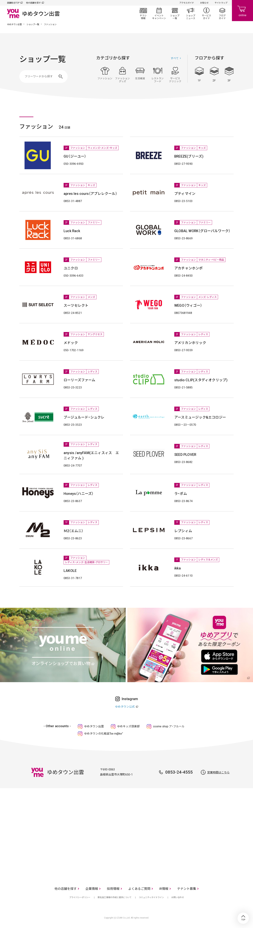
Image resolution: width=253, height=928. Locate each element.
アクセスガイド (186, 3)
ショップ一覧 (175, 13)
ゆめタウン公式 (125, 706)
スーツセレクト (76, 305)
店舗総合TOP (13, 3)
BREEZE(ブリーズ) (188, 156)
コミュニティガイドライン (151, 897)
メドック (71, 343)
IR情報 (163, 889)
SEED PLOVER (185, 454)
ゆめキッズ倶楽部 (128, 726)
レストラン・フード (157, 75)
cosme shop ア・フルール (168, 726)
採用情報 (113, 889)
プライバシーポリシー (79, 897)
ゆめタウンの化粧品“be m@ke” (103, 733)
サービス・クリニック (175, 75)
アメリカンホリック (190, 343)
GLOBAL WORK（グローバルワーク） (202, 231)
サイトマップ (221, 3)
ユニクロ (71, 268)
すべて (175, 58)
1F (199, 74)
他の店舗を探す (33, 3)
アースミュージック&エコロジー (200, 417)
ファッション (105, 75)
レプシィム (183, 531)
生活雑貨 (140, 75)
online (242, 10)
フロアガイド (222, 13)
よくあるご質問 (139, 889)
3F (229, 74)
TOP (243, 918)
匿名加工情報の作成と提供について (114, 897)
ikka (177, 568)
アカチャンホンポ (188, 268)
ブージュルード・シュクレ (84, 417)
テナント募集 (186, 889)
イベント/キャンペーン (159, 13)
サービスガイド (206, 13)
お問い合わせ (177, 897)
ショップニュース (191, 13)
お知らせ (204, 3)
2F (214, 74)
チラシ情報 (143, 13)
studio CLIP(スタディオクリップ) (201, 380)
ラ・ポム (180, 494)
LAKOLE (70, 571)
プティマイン (184, 194)
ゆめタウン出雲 (14, 24)
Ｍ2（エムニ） (73, 531)
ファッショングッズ (122, 75)
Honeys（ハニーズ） (78, 494)
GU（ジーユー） (75, 156)
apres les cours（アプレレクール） (90, 194)
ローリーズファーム (79, 380)
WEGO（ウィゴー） (188, 305)
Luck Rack (72, 231)
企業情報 (91, 889)
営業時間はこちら (218, 772)
